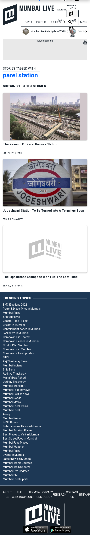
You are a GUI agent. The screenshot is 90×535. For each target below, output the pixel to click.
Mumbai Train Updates (17, 467)
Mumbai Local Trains (15, 406)
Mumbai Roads (12, 398)
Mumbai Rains (11, 312)
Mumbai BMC (11, 475)
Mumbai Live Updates (16, 471)
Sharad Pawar (11, 316)
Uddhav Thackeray (14, 381)
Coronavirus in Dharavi (16, 337)
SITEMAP (84, 494)
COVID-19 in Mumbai (15, 345)
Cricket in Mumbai (14, 324)
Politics (41, 21)
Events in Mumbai (14, 454)
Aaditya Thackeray (14, 373)
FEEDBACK (59, 494)
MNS (6, 357)
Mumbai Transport (14, 385)
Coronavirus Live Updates (18, 353)
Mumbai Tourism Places (17, 430)
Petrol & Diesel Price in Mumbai (22, 308)
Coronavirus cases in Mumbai (21, 341)
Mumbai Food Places (15, 442)
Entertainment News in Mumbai (22, 426)
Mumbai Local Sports (16, 479)
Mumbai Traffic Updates (17, 462)
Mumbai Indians (12, 365)
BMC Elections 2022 (15, 304)
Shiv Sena (9, 369)
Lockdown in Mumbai (16, 333)
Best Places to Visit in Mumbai (21, 434)
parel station (20, 75)
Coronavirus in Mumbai (17, 349)
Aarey (6, 414)
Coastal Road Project (15, 320)
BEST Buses (10, 422)
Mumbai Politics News (16, 393)
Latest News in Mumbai (17, 458)
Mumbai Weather (13, 446)
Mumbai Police (12, 418)
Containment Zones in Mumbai (22, 329)
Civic (28, 21)
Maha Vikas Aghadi (14, 377)
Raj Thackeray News (15, 361)
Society (56, 21)
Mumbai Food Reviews (16, 389)
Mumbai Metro (12, 402)
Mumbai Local (11, 410)
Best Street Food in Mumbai (20, 438)
